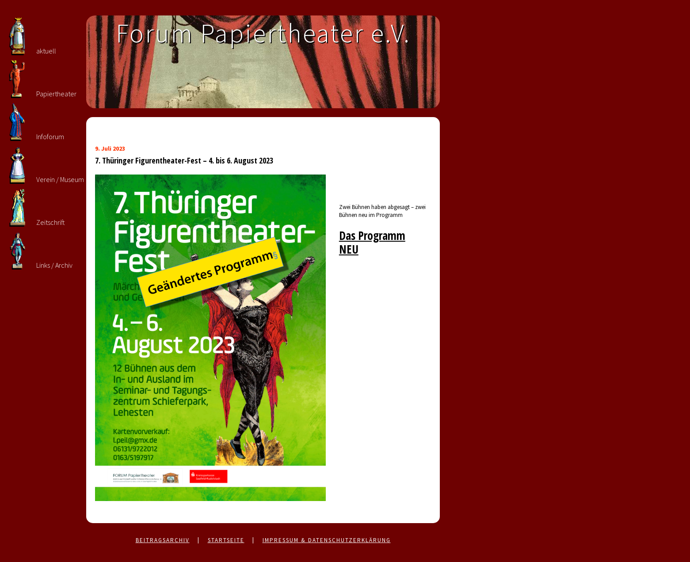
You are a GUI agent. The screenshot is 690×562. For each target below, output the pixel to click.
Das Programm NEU (372, 242)
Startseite (226, 540)
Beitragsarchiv (163, 540)
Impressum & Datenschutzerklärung (327, 540)
